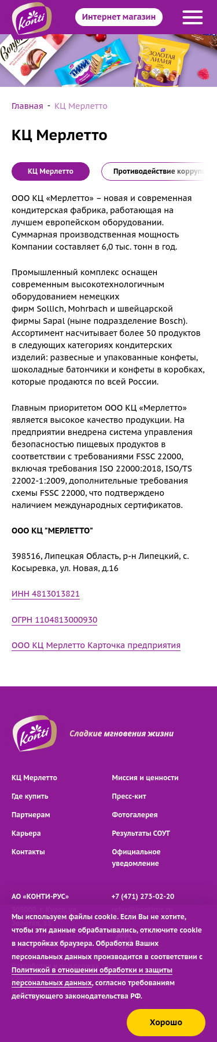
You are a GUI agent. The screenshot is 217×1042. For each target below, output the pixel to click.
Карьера (26, 833)
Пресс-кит (129, 796)
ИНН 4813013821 (46, 593)
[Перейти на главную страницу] (35, 734)
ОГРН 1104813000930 (54, 620)
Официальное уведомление (136, 857)
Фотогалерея (135, 814)
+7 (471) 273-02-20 (143, 896)
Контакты (28, 851)
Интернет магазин (119, 17)
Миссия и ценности (145, 777)
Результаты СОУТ (141, 833)
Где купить (30, 796)
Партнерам (31, 814)
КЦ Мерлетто (34, 777)
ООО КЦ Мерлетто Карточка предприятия (96, 645)
